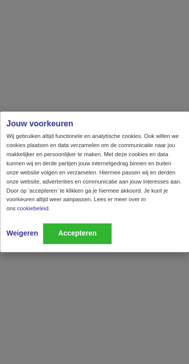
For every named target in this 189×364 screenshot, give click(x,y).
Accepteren (77, 233)
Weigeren (22, 233)
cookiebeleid (32, 208)
